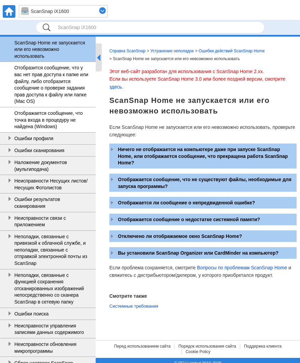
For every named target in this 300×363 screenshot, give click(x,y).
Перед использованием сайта (142, 346)
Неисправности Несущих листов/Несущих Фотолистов (50, 184)
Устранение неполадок (172, 51)
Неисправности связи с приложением (40, 221)
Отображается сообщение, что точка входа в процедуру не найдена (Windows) (48, 119)
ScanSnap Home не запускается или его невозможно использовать (49, 49)
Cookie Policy (198, 351)
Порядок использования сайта (207, 346)
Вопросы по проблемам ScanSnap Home (242, 267)
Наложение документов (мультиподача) (40, 166)
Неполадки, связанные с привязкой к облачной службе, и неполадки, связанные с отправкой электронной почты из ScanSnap (50, 250)
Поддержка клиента (263, 346)
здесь (115, 87)
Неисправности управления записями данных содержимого (49, 329)
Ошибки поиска (31, 314)
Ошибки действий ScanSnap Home (231, 51)
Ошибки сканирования (39, 150)
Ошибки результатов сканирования (37, 203)
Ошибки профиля (33, 138)
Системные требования (133, 306)
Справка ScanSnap (127, 51)
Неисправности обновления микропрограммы (45, 347)
